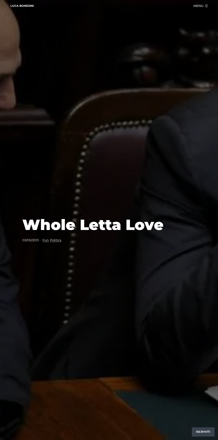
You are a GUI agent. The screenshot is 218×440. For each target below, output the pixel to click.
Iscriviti (203, 431)
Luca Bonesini (22, 5)
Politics (55, 240)
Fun (45, 240)
